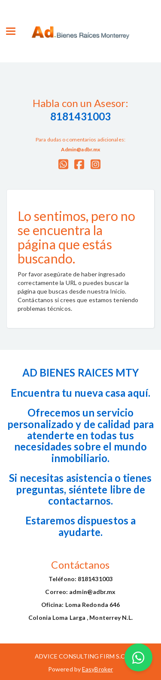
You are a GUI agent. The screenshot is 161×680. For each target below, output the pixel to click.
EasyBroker (97, 669)
